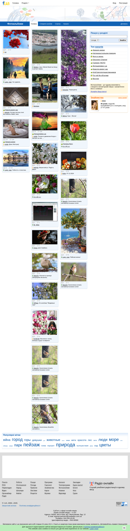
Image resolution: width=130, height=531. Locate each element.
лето (95, 440)
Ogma (34, 248)
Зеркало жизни (98, 50)
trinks (63, 173)
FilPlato (35, 303)
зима (68, 440)
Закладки (76, 482)
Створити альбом (46, 24)
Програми (48, 482)
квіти (73, 440)
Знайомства (97, 97)
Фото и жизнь (97, 56)
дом (44, 440)
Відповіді (62, 493)
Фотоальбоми (64, 488)
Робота (19, 482)
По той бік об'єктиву (100, 75)
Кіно (74, 490)
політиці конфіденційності (94, 527)
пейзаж (31, 444)
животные (53, 440)
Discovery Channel (99, 60)
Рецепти (33, 493)
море (114, 439)
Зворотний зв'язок (9, 506)
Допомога (124, 24)
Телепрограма (64, 485)
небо (121, 440)
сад (96, 445)
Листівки (33, 490)
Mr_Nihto (35, 225)
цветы (105, 445)
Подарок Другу (67, 144)
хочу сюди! (122, 98)
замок (63, 440)
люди (102, 440)
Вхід (114, 3)
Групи (75, 493)
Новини (62, 490)
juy (4, 52)
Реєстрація (123, 3)
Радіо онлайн (104, 483)
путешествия (82, 446)
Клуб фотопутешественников (103, 72)
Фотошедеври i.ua (99, 66)
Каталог (62, 482)
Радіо (4, 496)
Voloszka (64, 90)
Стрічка (57, 24)
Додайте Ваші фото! (99, 92)
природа (65, 444)
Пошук (33, 482)
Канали (66, 24)
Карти (47, 490)
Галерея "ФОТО (98, 63)
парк (18, 445)
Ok (124, 528)
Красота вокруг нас (99, 69)
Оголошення (21, 485)
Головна (15, 3)
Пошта (4, 482)
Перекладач (7, 488)
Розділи (25, 3)
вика (103, 101)
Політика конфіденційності (29, 506)
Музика (47, 493)
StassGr (35, 276)
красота (82, 440)
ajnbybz (6, 112)
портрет (50, 446)
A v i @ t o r (36, 197)
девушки (37, 440)
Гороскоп (48, 485)
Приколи (33, 488)
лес (90, 440)
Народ (18, 488)
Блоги (75, 488)
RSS (4, 485)
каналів (99, 47)
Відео (4, 490)
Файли (18, 493)
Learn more (94, 529)
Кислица (35, 106)
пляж (43, 446)
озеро (11, 446)
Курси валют (78, 485)
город (17, 439)
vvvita (5, 144)
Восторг (95, 79)
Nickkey (35, 67)
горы (27, 440)
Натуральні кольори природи (103, 53)
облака (5, 446)
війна (6, 440)
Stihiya (64, 116)
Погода (33, 485)
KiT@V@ (35, 339)
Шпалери (19, 490)
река (91, 446)
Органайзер (6, 493)
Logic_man (7, 82)
